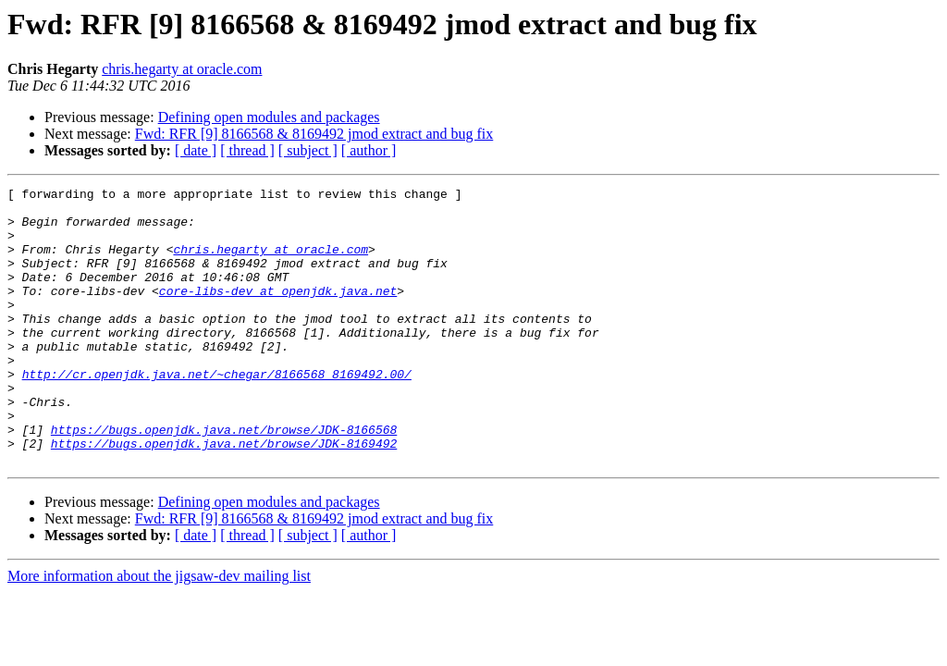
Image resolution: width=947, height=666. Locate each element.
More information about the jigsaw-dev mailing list (159, 631)
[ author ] (369, 150)
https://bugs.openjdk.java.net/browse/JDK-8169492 (224, 495)
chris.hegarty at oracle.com (182, 69)
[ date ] (195, 150)
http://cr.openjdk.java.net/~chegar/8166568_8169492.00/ (217, 412)
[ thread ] (247, 150)
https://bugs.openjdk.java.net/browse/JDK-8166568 (224, 479)
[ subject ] (308, 150)
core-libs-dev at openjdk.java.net (278, 312)
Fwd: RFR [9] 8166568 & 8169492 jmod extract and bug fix (314, 134)
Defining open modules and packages (269, 117)
